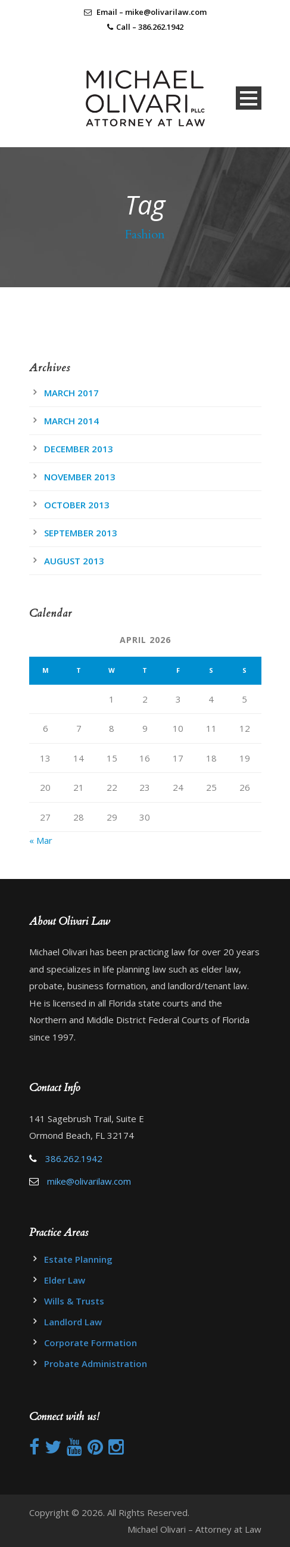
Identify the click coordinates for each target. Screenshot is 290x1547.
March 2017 (71, 393)
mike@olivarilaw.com (89, 1181)
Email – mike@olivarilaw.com (145, 12)
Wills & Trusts (74, 1301)
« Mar (40, 840)
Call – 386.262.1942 (149, 26)
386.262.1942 (73, 1158)
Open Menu (248, 98)
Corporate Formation (90, 1343)
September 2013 (80, 533)
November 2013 (80, 477)
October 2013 (77, 505)
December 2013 (78, 449)
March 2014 (71, 421)
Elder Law (64, 1280)
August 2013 (74, 561)
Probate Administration (95, 1363)
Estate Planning (78, 1259)
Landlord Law (73, 1322)
